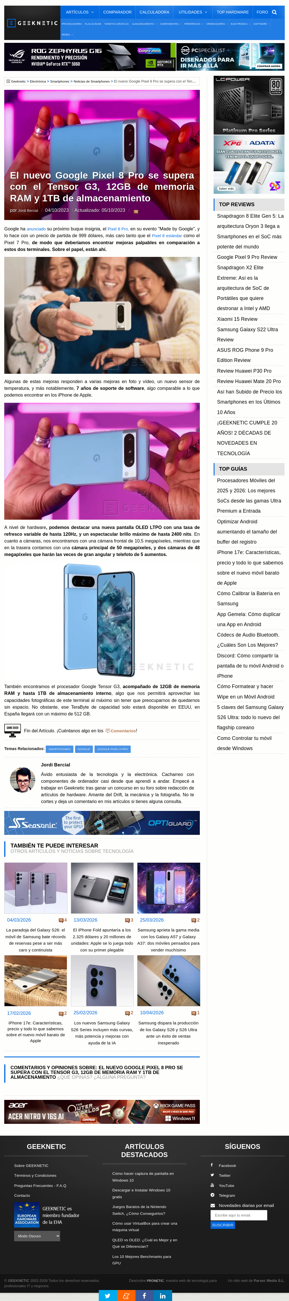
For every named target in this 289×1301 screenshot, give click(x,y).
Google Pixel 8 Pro (118, 749)
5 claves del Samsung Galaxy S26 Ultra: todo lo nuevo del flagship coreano (250, 508)
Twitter (221, 1184)
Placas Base (93, 24)
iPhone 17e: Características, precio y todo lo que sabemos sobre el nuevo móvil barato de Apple (36, 1040)
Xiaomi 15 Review (234, 270)
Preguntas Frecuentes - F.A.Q (43, 1194)
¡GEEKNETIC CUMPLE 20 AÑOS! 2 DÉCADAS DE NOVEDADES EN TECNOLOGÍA (250, 340)
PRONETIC (156, 1288)
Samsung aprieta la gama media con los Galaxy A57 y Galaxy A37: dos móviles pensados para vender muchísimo (168, 943)
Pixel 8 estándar (171, 235)
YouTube (223, 1194)
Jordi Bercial (31, 211)
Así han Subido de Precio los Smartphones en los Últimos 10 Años (247, 321)
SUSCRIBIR (224, 1234)
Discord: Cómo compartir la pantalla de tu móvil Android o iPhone (245, 476)
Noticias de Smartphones (99, 81)
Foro (262, 12)
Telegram (224, 1204)
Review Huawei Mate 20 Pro (244, 308)
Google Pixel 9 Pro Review (243, 239)
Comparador (117, 12)
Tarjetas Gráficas (116, 24)
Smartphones (64, 81)
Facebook (224, 1174)
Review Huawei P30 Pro (240, 302)
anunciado (38, 228)
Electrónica (40, 81)
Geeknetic (19, 81)
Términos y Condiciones (37, 1184)
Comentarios (125, 730)
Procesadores (72, 24)
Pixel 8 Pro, (120, 228)
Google (87, 749)
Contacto (23, 1204)
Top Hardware (233, 12)
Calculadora (154, 12)
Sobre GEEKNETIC (33, 1174)
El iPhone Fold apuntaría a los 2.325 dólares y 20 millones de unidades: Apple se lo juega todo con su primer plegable (102, 943)
